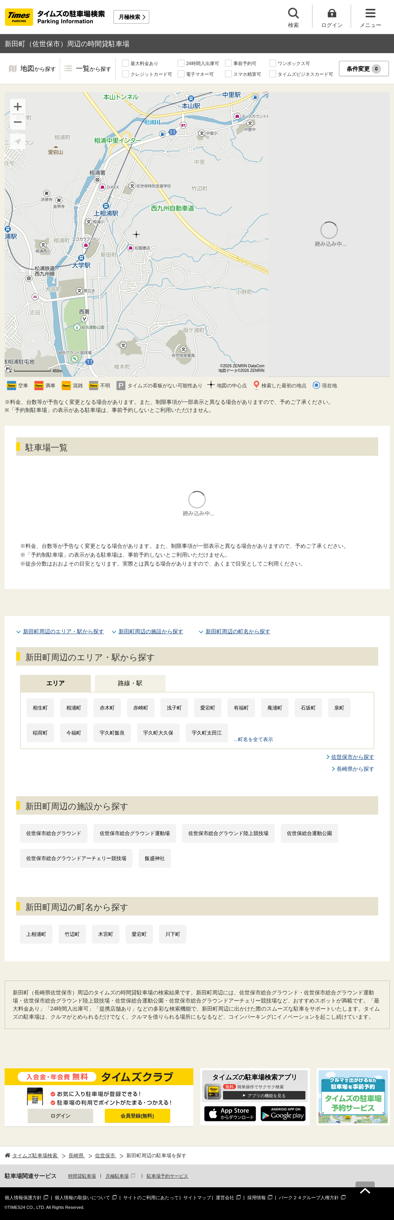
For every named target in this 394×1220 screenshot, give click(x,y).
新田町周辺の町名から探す (238, 631)
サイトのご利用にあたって (151, 1197)
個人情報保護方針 (23, 1197)
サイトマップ (197, 1197)
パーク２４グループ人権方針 (309, 1197)
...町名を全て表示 (253, 739)
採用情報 (256, 1197)
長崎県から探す (355, 769)
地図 (38, 69)
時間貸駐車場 (82, 1176)
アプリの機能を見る (267, 1095)
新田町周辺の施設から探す (151, 631)
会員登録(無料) (137, 1116)
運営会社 (225, 1197)
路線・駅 (130, 683)
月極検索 (129, 17)
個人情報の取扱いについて (82, 1197)
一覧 (93, 69)
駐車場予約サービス (167, 1176)
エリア (55, 683)
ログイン (60, 1116)
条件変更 (364, 69)
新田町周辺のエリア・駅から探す (63, 631)
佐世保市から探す (352, 757)
